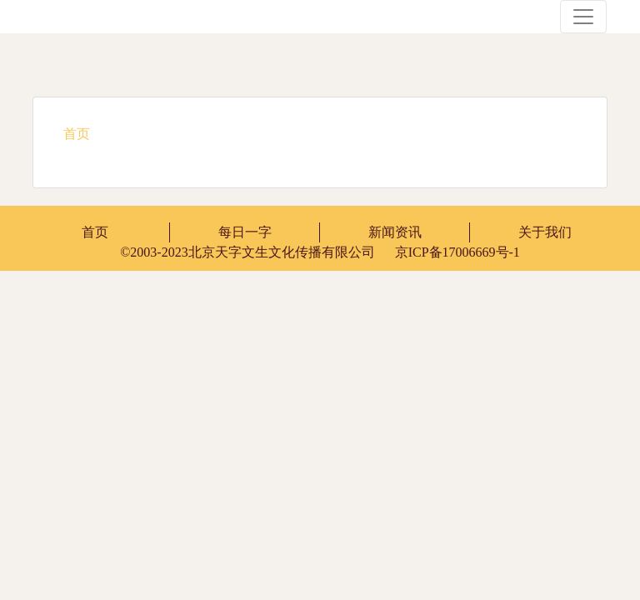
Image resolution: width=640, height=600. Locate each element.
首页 (95, 232)
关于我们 (545, 232)
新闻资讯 (395, 232)
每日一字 (245, 232)
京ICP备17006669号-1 (320, 252)
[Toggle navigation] (583, 16)
